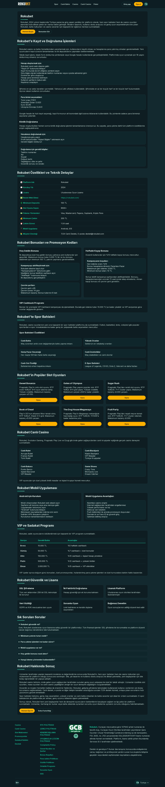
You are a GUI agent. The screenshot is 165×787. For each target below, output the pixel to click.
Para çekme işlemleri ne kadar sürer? (37, 642)
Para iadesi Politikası (49, 759)
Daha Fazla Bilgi (44, 711)
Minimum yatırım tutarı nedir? (34, 636)
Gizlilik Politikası (47, 762)
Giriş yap (127, 4)
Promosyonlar (21, 736)
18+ (17, 782)
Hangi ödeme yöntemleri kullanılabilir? (38, 660)
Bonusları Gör (44, 32)
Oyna (38, 400)
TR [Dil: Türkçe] (146, 4)
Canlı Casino (86, 4)
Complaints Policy (48, 745)
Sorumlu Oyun (46, 770)
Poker (96, 4)
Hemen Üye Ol (27, 711)
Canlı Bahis (65, 4)
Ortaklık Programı (47, 766)
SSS (42, 774)
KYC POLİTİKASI (47, 725)
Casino (75, 4)
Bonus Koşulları (46, 755)
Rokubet (93, 727)
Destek (18, 744)
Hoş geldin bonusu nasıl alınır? (34, 654)
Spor (56, 4)
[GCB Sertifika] (75, 731)
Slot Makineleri (21, 732)
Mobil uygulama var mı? (31, 648)
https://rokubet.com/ (70, 198)
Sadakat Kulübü (21, 740)
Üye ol (138, 4)
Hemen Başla (27, 32)
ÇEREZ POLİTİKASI (48, 729)
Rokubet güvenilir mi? (30, 624)
